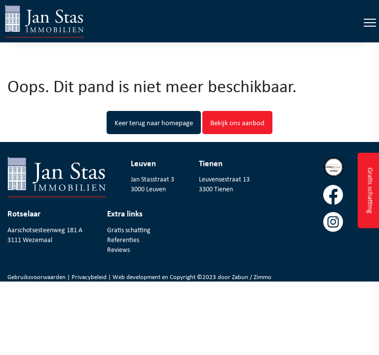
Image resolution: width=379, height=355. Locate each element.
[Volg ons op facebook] (347, 198)
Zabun (240, 277)
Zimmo (262, 277)
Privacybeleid (90, 277)
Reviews (118, 249)
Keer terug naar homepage (153, 122)
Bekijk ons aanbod (237, 122)
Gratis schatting (129, 229)
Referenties (123, 239)
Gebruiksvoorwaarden (37, 277)
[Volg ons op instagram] (347, 225)
